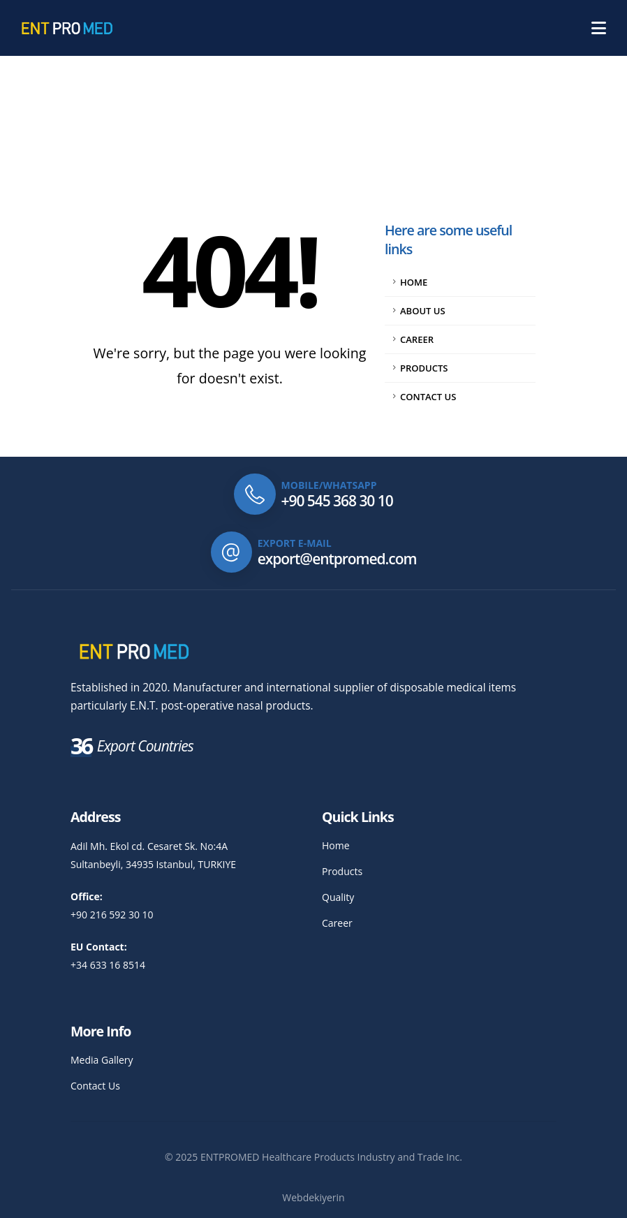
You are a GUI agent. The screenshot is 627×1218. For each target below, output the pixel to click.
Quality (338, 897)
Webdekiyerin (313, 1197)
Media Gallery (102, 1059)
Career (417, 339)
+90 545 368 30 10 (337, 501)
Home (413, 282)
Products (424, 368)
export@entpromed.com (337, 558)
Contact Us (428, 396)
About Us (422, 310)
